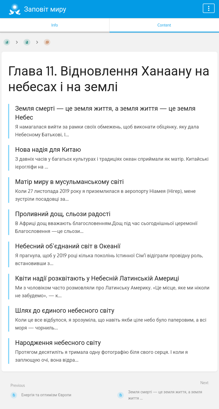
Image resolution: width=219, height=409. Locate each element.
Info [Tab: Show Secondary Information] (54, 25)
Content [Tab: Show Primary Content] (164, 25)
